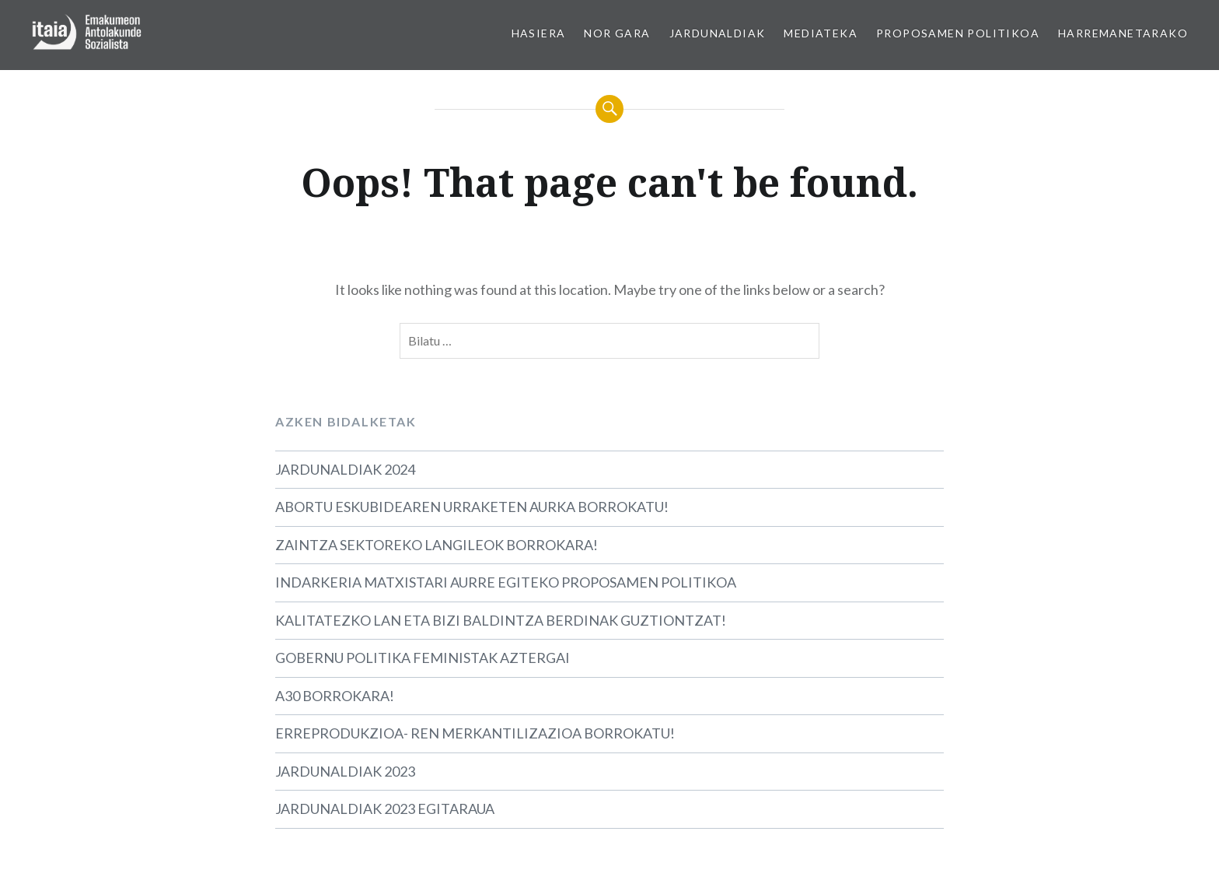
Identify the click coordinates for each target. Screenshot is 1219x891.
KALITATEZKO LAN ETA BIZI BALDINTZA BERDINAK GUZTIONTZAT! (500, 620)
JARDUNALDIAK (717, 33)
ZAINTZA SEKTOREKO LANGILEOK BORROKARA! (436, 544)
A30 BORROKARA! (334, 695)
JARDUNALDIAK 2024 (345, 469)
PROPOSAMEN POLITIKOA (957, 33)
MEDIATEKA (820, 33)
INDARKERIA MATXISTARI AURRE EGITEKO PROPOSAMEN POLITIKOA (505, 582)
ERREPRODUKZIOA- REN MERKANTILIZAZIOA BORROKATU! (475, 733)
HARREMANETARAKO (1123, 33)
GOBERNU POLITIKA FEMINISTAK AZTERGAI (422, 657)
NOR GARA (617, 33)
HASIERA (539, 33)
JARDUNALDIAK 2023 (345, 771)
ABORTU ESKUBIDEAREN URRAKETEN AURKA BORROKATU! (472, 506)
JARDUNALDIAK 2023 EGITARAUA (384, 808)
